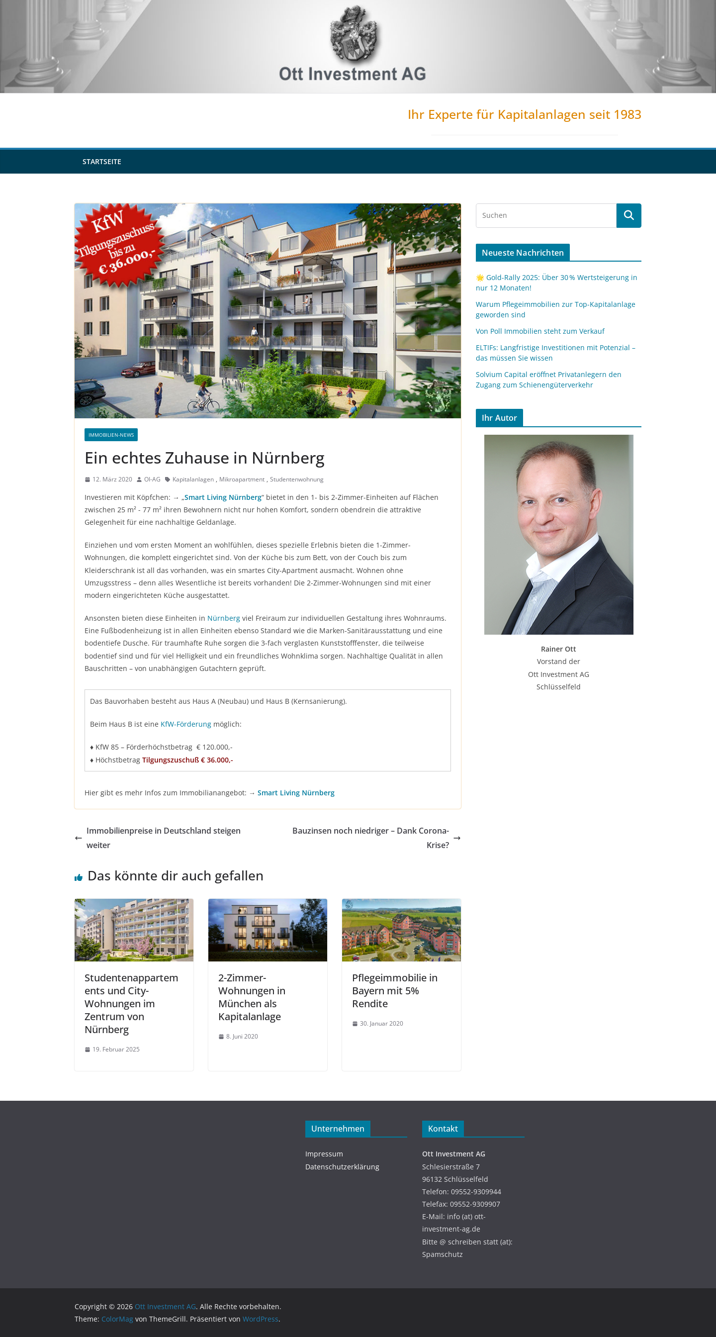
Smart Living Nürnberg (223, 497)
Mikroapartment (242, 479)
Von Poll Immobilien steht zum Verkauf (540, 331)
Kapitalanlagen (193, 479)
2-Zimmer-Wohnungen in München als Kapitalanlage (251, 997)
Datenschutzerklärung (342, 1166)
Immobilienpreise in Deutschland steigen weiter (158, 838)
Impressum (324, 1153)
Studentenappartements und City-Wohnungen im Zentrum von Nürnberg (132, 1003)
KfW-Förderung (186, 724)
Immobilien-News (111, 434)
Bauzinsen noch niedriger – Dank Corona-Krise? (376, 838)
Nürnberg (223, 618)
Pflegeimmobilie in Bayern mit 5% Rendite (395, 990)
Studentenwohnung (297, 479)
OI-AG (152, 479)
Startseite (102, 161)
